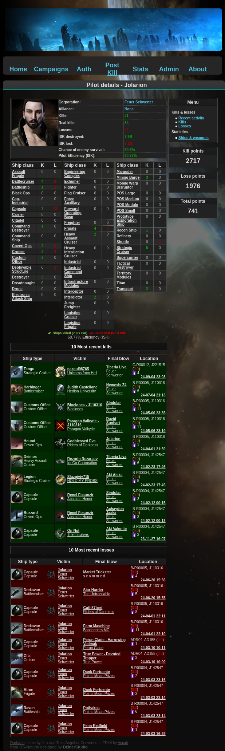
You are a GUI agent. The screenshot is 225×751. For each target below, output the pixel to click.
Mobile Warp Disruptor (127, 185)
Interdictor (73, 297)
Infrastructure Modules (76, 284)
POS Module (127, 205)
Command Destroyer (21, 228)
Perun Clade (93, 648)
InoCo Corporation (82, 463)
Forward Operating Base (73, 213)
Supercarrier (127, 258)
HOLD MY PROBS (82, 481)
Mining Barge (128, 177)
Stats (140, 69)
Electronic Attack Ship (22, 297)
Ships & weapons (193, 138)
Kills (182, 122)
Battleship (20, 187)
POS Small (126, 211)
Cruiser (18, 252)
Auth (84, 69)
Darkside (17, 743)
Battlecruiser (23, 181)
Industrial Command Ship (73, 272)
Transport (125, 289)
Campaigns (51, 69)
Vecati (123, 743)
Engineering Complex (75, 174)
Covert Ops (22, 246)
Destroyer (20, 277)
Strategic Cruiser (124, 250)
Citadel (18, 220)
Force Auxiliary (72, 201)
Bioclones (75, 409)
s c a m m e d (94, 576)
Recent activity (191, 118)
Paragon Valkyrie (81, 429)
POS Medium (128, 199)
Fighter (70, 187)
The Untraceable (96, 594)
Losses (184, 126)
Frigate (70, 228)
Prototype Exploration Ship (127, 220)
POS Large (126, 193)
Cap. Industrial (20, 201)
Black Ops (21, 193)
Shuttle (123, 242)
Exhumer (72, 181)
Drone (17, 289)
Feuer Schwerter (139, 102)
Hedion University (81, 391)
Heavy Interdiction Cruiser (74, 252)
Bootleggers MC (96, 630)
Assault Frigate (18, 174)
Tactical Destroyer (125, 265)
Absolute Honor (79, 499)
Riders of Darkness (82, 445)
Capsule (19, 209)
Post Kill (112, 69)
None (129, 109)
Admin (169, 69)
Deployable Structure (21, 269)
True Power (92, 662)
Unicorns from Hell (82, 373)
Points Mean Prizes (99, 676)
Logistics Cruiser (72, 315)
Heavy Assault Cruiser (71, 238)
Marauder (125, 172)
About (197, 69)
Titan (121, 283)
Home (18, 69)
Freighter (72, 223)
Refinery (124, 236)
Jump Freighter (72, 305)
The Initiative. (78, 535)
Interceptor (73, 291)
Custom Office (18, 260)
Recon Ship (127, 230)
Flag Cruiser (75, 193)
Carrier (18, 215)
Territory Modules (124, 275)
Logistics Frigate (72, 325)
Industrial (72, 262)
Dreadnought (23, 283)
